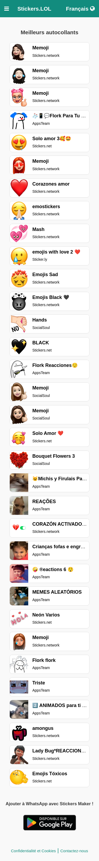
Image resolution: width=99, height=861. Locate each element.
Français (80, 9)
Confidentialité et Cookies (33, 851)
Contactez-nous (74, 851)
